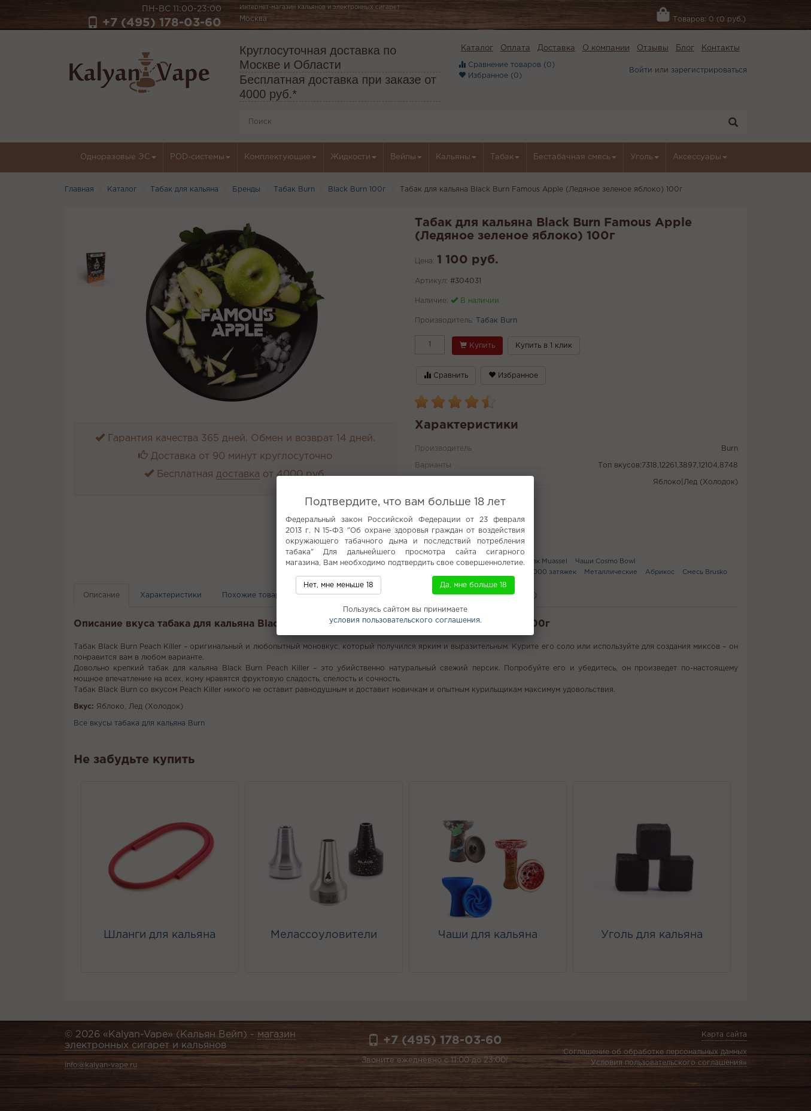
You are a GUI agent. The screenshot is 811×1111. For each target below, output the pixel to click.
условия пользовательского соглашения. (405, 620)
